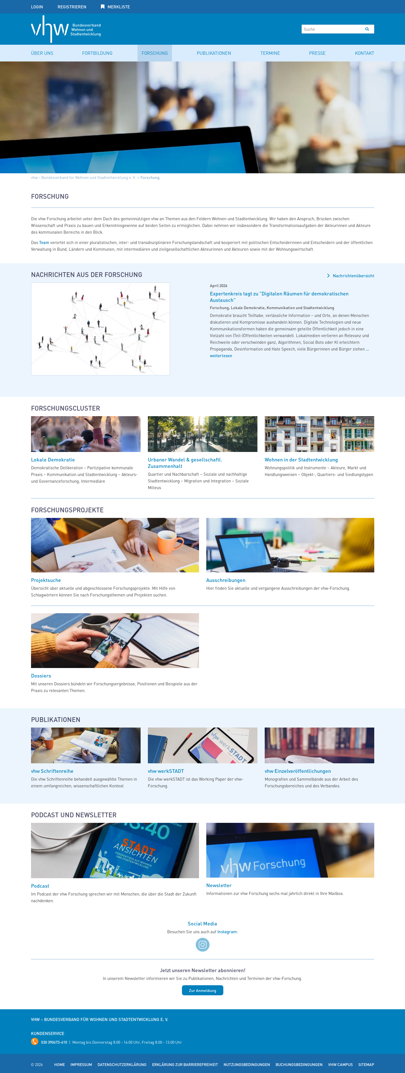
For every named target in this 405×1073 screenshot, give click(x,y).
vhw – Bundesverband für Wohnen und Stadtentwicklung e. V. (83, 177)
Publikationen (214, 53)
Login (37, 7)
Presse (317, 53)
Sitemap (366, 1064)
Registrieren (72, 7)
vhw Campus (340, 1064)
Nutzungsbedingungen (247, 1064)
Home (59, 1064)
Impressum (81, 1064)
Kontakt (364, 53)
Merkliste (118, 7)
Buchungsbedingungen (299, 1064)
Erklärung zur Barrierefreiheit (185, 1064)
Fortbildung (97, 53)
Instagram (227, 931)
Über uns (42, 53)
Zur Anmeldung (202, 990)
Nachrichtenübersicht (353, 275)
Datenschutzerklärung (122, 1064)
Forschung (155, 53)
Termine (270, 53)
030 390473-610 (54, 1041)
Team (44, 242)
